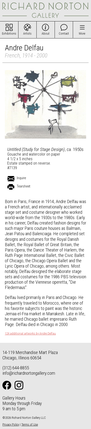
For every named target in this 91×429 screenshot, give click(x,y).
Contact (64, 33)
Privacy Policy (10, 424)
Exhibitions (9, 33)
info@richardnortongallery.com (28, 373)
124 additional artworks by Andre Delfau (30, 333)
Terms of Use (29, 424)
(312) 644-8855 (15, 368)
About (46, 33)
